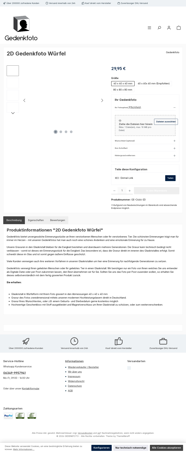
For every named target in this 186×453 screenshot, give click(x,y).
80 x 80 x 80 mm (122, 89)
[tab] (14, 220)
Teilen (170, 178)
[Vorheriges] (24, 100)
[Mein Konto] (169, 27)
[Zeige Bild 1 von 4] (55, 132)
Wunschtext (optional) (125, 141)
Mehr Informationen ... (23, 449)
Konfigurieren (101, 447)
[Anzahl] (122, 190)
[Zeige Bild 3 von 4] (66, 132)
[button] (145, 107)
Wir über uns (75, 371)
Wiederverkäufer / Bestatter (83, 367)
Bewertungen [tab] (57, 220)
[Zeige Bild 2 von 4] (61, 132)
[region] (55, 100)
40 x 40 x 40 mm (122, 83)
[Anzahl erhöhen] (129, 190)
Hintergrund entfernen (125, 156)
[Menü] (149, 27)
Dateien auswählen (166, 121)
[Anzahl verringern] (114, 190)
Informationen (74, 361)
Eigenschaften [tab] (36, 220)
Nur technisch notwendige (130, 447)
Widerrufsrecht (76, 381)
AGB (70, 390)
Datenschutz (75, 385)
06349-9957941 (14, 373)
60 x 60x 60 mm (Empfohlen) (154, 83)
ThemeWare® (123, 436)
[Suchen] (159, 27)
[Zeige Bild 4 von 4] (71, 132)
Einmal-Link (127, 178)
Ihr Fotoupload (121, 108)
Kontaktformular (30, 388)
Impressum (74, 376)
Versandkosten (85, 433)
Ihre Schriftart (121, 148)
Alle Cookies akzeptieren (166, 447)
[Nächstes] (102, 100)
